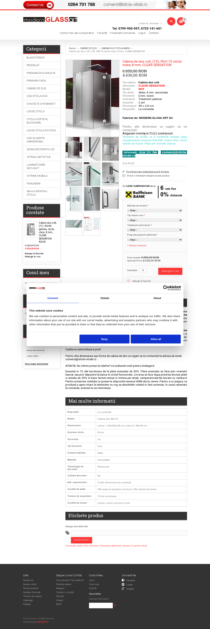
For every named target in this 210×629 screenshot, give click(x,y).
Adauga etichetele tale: (76, 526)
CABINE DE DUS (88, 48)
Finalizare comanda (122, 32)
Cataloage (28, 600)
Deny (104, 338)
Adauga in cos (33, 256)
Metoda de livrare (137, 205)
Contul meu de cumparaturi (77, 32)
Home (72, 48)
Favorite (102, 32)
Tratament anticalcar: (139, 225)
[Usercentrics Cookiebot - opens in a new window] (165, 288)
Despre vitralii (30, 584)
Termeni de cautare (32, 596)
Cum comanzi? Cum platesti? (70, 580)
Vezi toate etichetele (36, 364)
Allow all (156, 338)
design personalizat (36, 350)
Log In (142, 32)
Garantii (60, 596)
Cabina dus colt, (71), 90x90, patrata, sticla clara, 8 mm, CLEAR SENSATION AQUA (48, 232)
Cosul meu (94, 584)
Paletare (27, 604)
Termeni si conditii (65, 592)
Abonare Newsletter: (99, 599)
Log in (92, 580)
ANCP (59, 604)
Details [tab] (105, 298)
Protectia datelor (63, 584)
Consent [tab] (52, 298)
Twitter (127, 584)
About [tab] (157, 298)
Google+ (128, 588)
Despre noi (28, 580)
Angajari (60, 588)
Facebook (128, 580)
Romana (154, 23)
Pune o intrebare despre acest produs (148, 175)
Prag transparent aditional (142, 235)
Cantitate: (132, 270)
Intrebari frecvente (31, 592)
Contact (154, 32)
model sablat (32, 356)
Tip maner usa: (136, 215)
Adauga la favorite (141, 281)
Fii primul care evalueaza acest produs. (147, 171)
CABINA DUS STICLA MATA (115, 48)
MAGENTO (42, 622)
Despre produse (30, 588)
